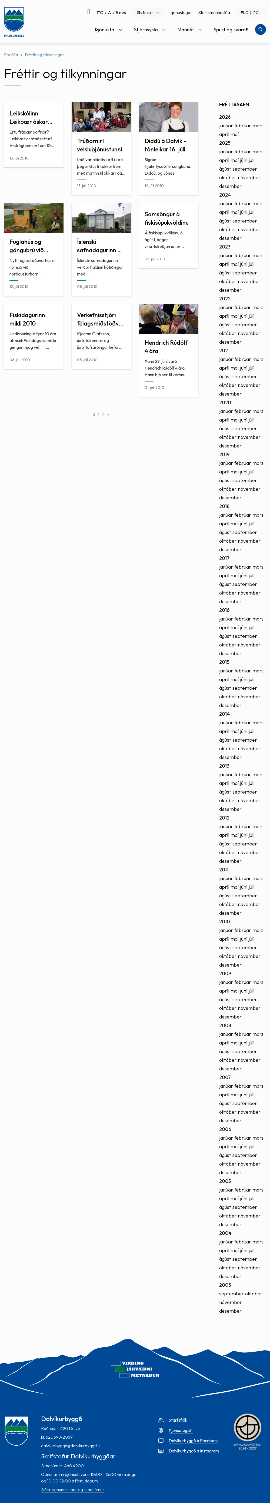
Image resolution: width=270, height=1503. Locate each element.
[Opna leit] (260, 29)
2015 (224, 662)
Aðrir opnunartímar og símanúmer (72, 1489)
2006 (225, 1129)
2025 (224, 143)
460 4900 (74, 1465)
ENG (244, 12)
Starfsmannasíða (214, 12)
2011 (223, 870)
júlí (251, 160)
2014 (224, 714)
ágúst (225, 169)
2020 (225, 402)
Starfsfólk (178, 1420)
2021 (224, 350)
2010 (224, 921)
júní (243, 160)
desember (230, 186)
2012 (224, 818)
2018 (224, 506)
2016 (224, 610)
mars (258, 125)
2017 (224, 558)
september (244, 169)
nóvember (249, 177)
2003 (225, 1285)
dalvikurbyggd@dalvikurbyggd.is (71, 1445)
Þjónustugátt (181, 12)
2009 (225, 973)
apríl (224, 134)
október (227, 177)
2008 (225, 1025)
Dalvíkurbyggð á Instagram (194, 1451)
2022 (225, 299)
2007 (225, 1077)
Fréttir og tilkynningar (44, 54)
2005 (225, 1181)
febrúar (242, 125)
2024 (225, 195)
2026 (225, 117)
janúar (226, 125)
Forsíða (11, 54)
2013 (224, 766)
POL (257, 12)
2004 (225, 1233)
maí (235, 134)
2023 (224, 247)
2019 (224, 454)
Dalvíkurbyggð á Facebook (194, 1440)
